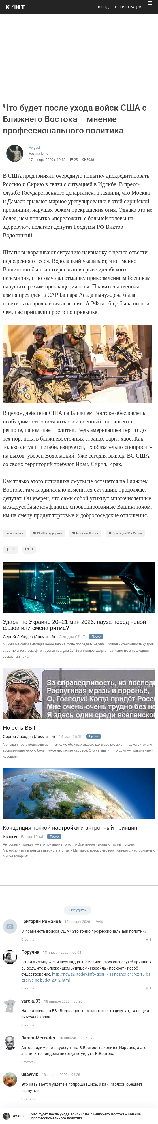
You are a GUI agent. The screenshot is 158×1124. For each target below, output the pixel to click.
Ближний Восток (85, 533)
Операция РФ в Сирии (125, 533)
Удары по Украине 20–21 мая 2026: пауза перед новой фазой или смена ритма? (74, 625)
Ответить (28, 939)
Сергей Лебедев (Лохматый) (29, 636)
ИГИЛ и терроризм (47, 533)
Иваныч (10, 836)
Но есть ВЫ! (19, 728)
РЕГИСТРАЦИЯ (129, 7)
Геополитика (14, 533)
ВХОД (103, 7)
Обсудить (77, 910)
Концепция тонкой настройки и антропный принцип (70, 828)
